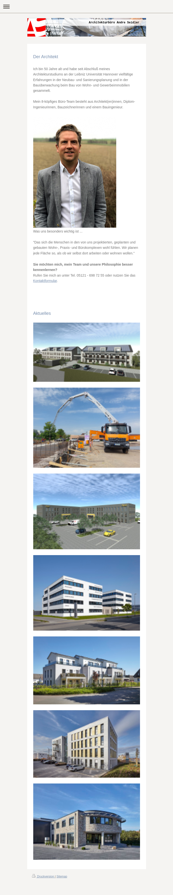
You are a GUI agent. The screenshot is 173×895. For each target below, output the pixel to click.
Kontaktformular (45, 281)
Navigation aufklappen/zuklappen (86, 6)
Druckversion (43, 876)
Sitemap (62, 876)
